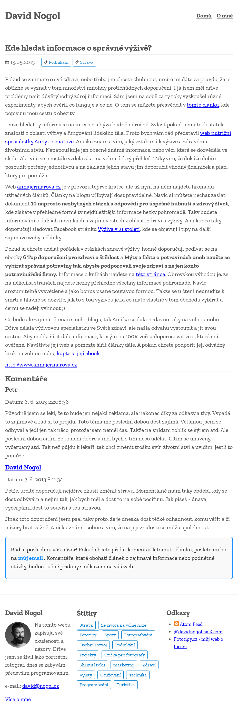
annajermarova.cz (39, 186)
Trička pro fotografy (124, 655)
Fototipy (88, 635)
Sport (110, 635)
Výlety (86, 675)
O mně (225, 15)
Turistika (125, 684)
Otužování (110, 675)
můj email (31, 557)
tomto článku (203, 104)
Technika (138, 675)
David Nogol (23, 467)
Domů (204, 15)
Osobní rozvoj (93, 645)
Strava (86, 625)
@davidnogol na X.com (198, 632)
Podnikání (125, 645)
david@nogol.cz (40, 686)
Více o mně (18, 699)
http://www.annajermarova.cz (41, 364)
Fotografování (138, 635)
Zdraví (149, 665)
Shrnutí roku (92, 665)
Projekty (88, 655)
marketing (123, 665)
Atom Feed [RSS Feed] (188, 624)
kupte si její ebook (78, 353)
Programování (94, 684)
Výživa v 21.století (119, 228)
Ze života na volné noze (123, 625)
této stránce (150, 274)
